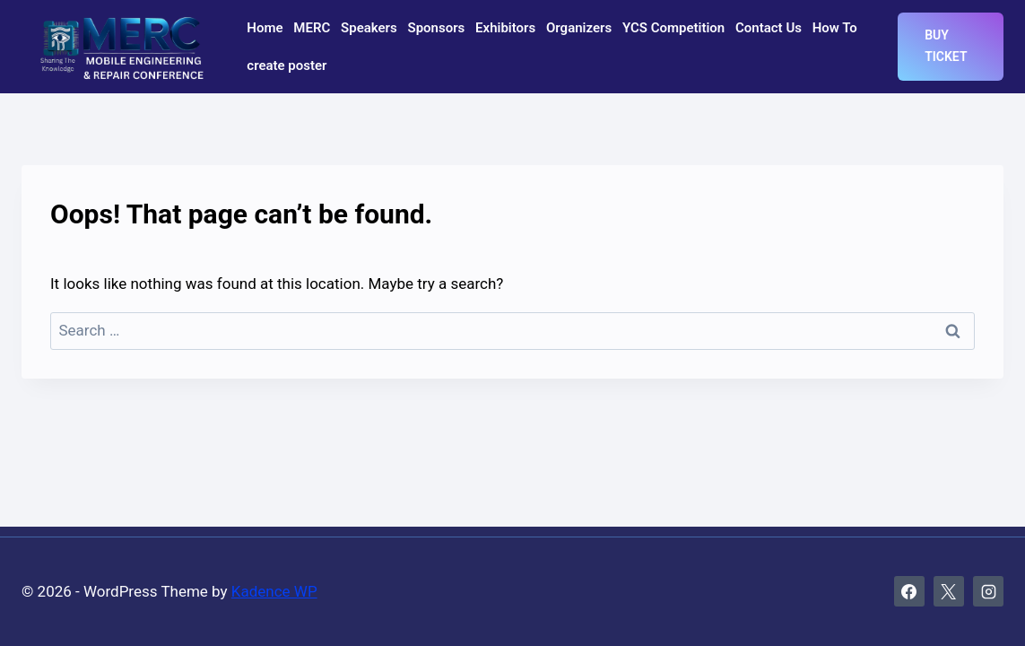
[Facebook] (909, 591)
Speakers (369, 28)
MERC (311, 28)
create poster (286, 65)
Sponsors (436, 28)
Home (264, 28)
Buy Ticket (946, 46)
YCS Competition (673, 28)
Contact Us (768, 28)
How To (834, 28)
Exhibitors (505, 28)
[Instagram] (988, 591)
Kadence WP (274, 591)
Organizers (579, 28)
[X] (949, 591)
